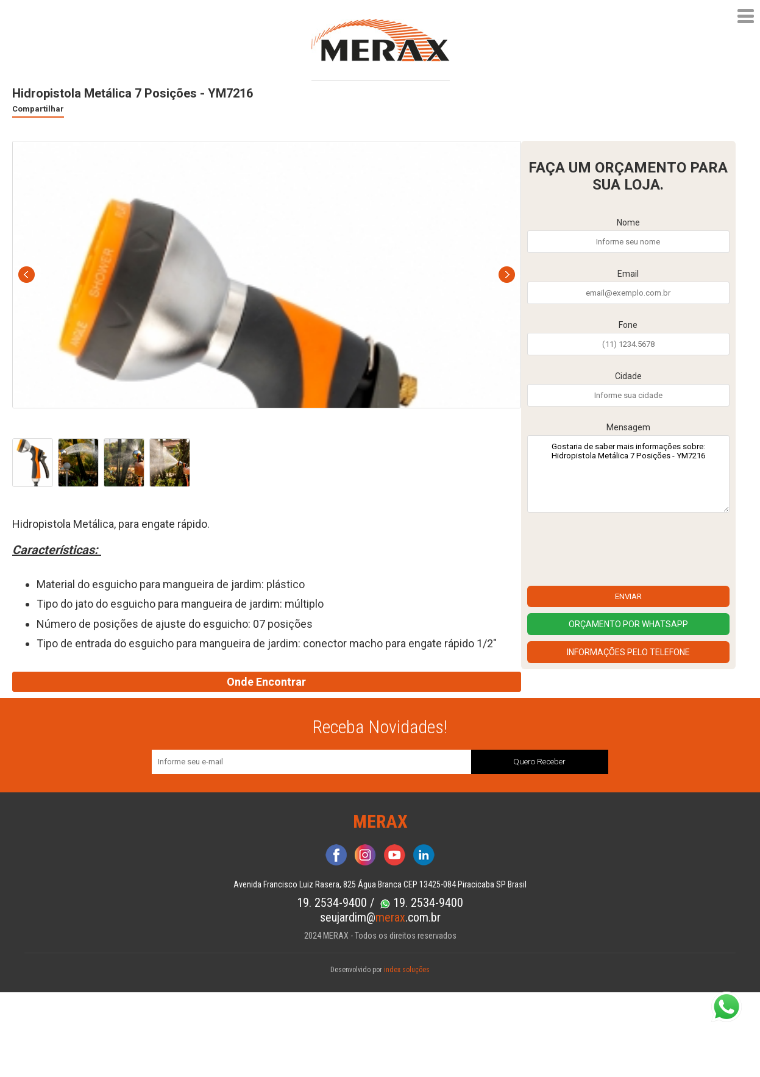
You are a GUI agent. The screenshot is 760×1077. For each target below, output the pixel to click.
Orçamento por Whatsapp (628, 624)
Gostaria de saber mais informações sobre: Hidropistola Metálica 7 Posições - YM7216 (628, 474)
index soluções (407, 969)
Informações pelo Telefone (628, 652)
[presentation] (619, 552)
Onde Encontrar (266, 681)
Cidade (628, 376)
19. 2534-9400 (333, 902)
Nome (628, 222)
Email (628, 274)
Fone (628, 325)
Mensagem (628, 427)
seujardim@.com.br (380, 917)
